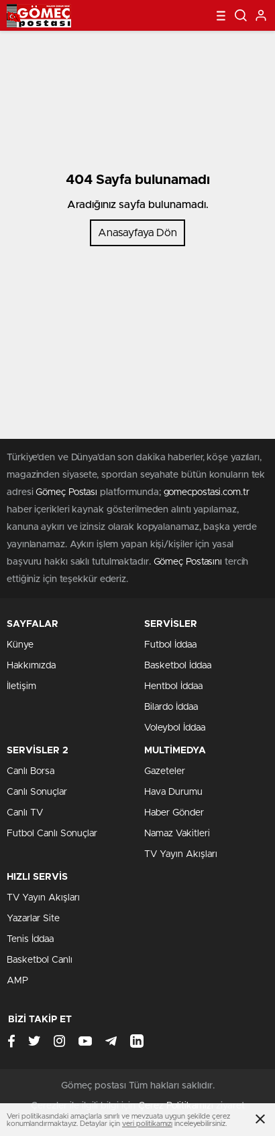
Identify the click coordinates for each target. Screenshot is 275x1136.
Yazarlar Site (33, 918)
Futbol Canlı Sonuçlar (52, 833)
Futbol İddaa (170, 645)
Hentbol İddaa (173, 686)
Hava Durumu (173, 792)
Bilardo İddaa (171, 707)
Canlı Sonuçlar (37, 792)
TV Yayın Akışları (180, 854)
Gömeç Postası (66, 492)
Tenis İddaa (30, 939)
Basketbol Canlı (39, 960)
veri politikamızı (147, 1123)
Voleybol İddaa (174, 728)
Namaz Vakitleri (177, 833)
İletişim (21, 686)
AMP (17, 980)
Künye (20, 645)
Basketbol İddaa (177, 665)
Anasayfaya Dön (137, 232)
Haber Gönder (174, 813)
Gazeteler (164, 771)
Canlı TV (25, 813)
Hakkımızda (31, 665)
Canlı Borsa (30, 771)
